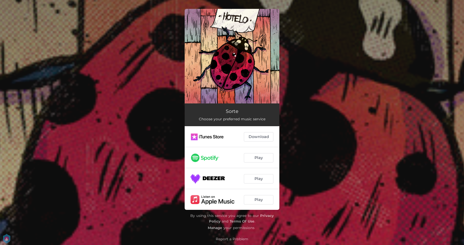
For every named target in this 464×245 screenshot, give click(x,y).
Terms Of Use (242, 221)
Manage (215, 227)
